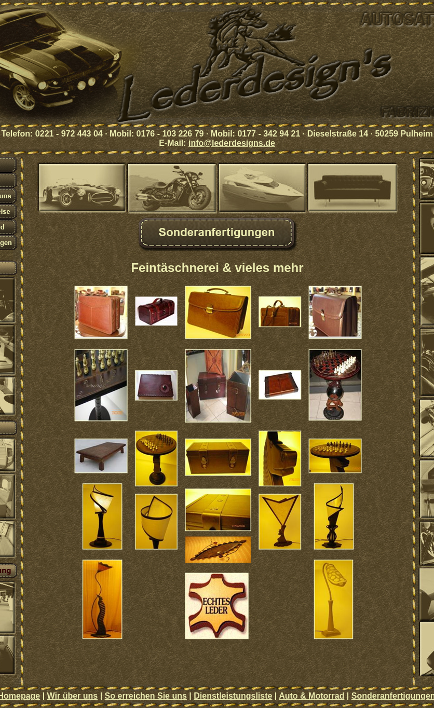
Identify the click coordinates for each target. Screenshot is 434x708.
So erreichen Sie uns (146, 695)
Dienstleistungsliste (233, 695)
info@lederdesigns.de (231, 143)
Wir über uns (72, 695)
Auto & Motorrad (311, 695)
